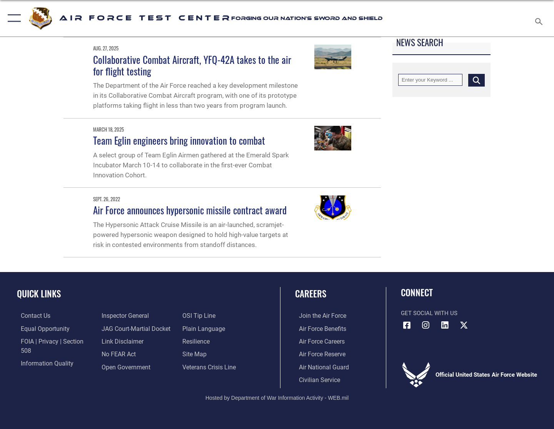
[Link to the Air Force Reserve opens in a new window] (317, 353)
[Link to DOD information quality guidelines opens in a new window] (41, 353)
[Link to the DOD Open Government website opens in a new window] (123, 353)
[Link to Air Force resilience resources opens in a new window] (197, 328)
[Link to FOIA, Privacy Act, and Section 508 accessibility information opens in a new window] (52, 340)
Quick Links (39, 293)
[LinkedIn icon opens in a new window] (445, 325)
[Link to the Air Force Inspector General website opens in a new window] (39, 365)
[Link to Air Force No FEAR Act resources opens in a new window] (117, 340)
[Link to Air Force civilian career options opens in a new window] (314, 378)
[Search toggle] (540, 18)
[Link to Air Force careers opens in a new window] (317, 340)
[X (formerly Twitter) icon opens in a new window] (463, 325)
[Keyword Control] (430, 80)
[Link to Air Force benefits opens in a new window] (318, 328)
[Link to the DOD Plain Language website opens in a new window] (203, 315)
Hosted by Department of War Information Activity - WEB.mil (277, 397)
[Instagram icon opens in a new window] (426, 325)
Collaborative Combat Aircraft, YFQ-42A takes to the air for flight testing (192, 65)
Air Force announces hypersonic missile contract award (190, 210)
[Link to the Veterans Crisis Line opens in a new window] (209, 353)
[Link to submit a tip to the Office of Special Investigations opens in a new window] (115, 365)
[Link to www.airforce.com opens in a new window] (318, 315)
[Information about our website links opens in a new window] (120, 328)
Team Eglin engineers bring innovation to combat (179, 140)
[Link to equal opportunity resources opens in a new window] (40, 328)
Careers (310, 293)
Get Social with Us (429, 313)
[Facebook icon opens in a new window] (406, 325)
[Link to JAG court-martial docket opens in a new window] (133, 315)
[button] (12, 18)
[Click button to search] (476, 80)
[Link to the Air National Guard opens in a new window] (318, 365)
